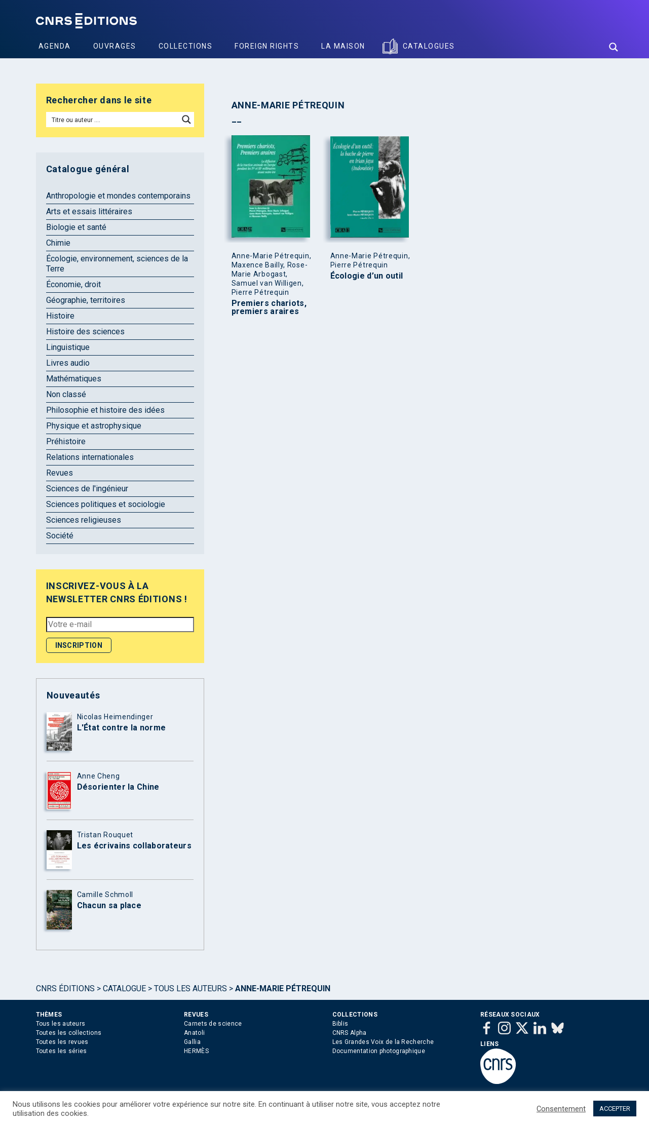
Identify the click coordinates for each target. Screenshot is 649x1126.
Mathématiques (73, 378)
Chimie (58, 243)
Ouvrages (114, 46)
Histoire (60, 316)
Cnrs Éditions (65, 988)
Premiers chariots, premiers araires (269, 307)
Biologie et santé (76, 227)
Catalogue (124, 988)
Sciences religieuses (83, 520)
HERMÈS (196, 1051)
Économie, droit (73, 284)
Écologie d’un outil (366, 276)
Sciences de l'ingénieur (87, 488)
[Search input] (113, 119)
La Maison (343, 46)
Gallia (192, 1041)
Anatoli (194, 1032)
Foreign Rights (267, 46)
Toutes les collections (69, 1032)
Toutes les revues (62, 1041)
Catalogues (429, 46)
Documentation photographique (378, 1051)
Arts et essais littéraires (89, 211)
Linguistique (68, 347)
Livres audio (68, 363)
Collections (186, 46)
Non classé (66, 394)
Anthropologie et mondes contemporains (118, 196)
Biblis (340, 1023)
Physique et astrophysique (93, 426)
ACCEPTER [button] (614, 1108)
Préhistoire (66, 441)
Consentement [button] (561, 1108)
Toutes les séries (61, 1051)
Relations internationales (90, 457)
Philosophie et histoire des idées (105, 410)
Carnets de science (213, 1023)
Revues (59, 473)
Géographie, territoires (85, 300)
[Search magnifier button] (613, 47)
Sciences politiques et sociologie (105, 504)
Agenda (55, 46)
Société (59, 535)
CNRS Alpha (349, 1032)
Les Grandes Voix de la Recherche (383, 1041)
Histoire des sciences (85, 331)
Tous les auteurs (190, 988)
